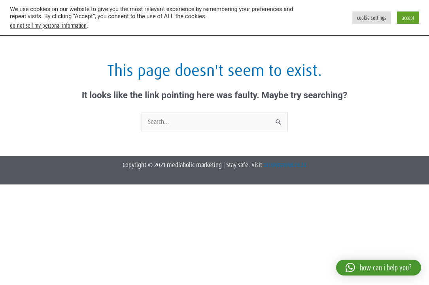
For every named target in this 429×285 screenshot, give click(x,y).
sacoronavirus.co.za (285, 165)
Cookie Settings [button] (371, 17)
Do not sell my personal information (48, 25)
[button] (378, 268)
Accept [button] (408, 17)
